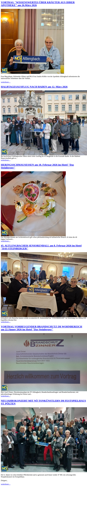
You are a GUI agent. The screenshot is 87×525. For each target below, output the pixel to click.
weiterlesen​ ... (5, 82)
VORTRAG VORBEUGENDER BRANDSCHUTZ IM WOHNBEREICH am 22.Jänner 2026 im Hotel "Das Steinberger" (41, 328)
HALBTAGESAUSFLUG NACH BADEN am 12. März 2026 (34, 86)
